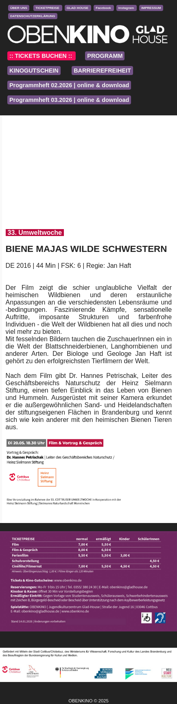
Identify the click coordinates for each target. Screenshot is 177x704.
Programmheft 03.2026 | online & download (69, 100)
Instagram (126, 8)
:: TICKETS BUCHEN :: (41, 56)
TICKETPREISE (47, 8)
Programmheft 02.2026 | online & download (69, 85)
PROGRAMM (104, 56)
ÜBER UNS (18, 8)
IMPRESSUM (151, 8)
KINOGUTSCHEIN (34, 70)
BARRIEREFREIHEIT (102, 70)
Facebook (104, 8)
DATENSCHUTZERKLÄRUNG (32, 16)
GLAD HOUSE (78, 8)
